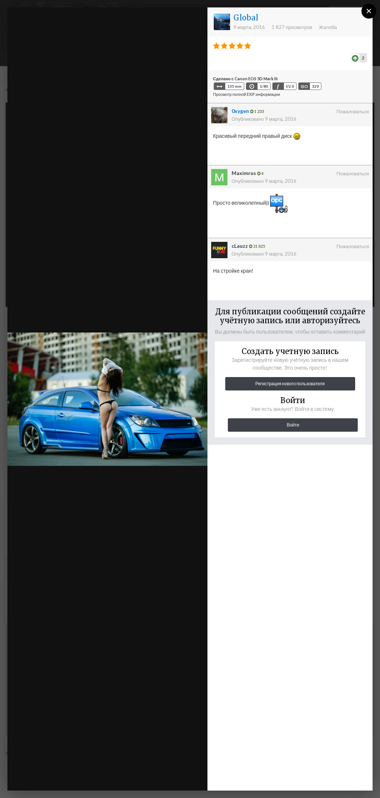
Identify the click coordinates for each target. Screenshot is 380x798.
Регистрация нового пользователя (290, 383)
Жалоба (328, 27)
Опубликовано (264, 119)
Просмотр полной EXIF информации (246, 94)
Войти (293, 425)
